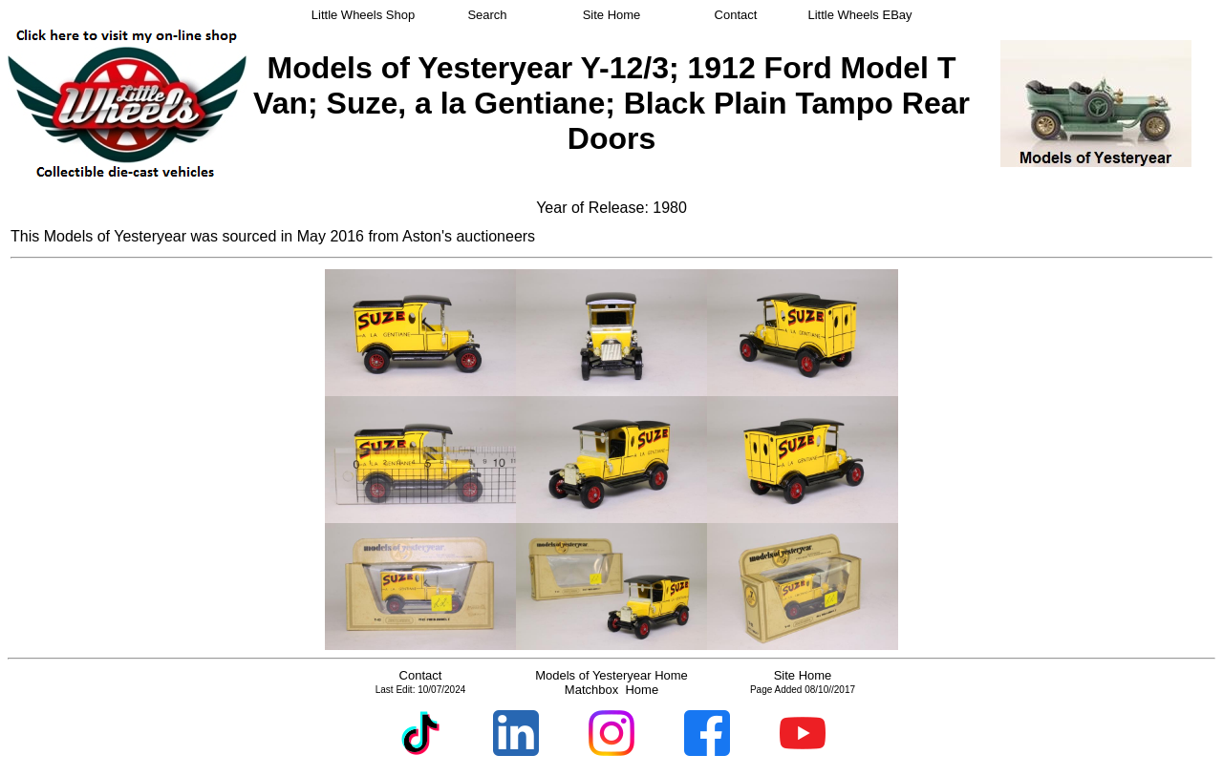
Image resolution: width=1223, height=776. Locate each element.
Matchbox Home (611, 689)
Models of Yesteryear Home (611, 675)
